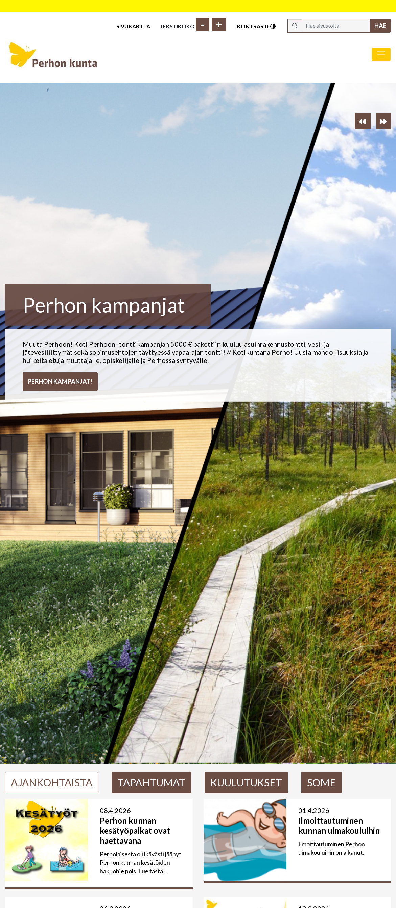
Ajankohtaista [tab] (51, 782)
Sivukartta (133, 26)
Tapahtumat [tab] (151, 782)
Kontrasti (256, 26)
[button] (363, 121)
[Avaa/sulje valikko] (381, 54)
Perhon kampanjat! (60, 381)
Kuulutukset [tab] (246, 782)
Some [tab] (321, 782)
